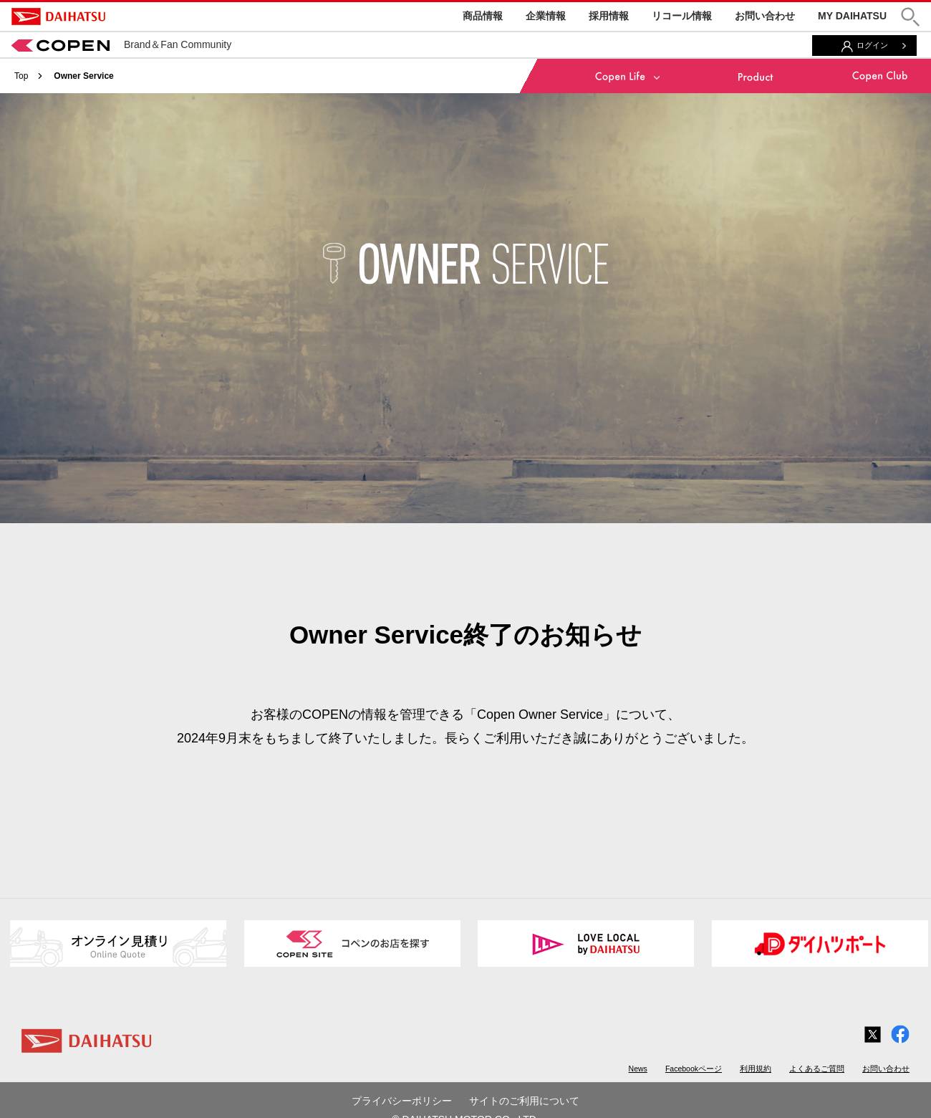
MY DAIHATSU (852, 16)
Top (21, 76)
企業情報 (546, 16)
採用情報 (609, 16)
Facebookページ (693, 1068)
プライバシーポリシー (402, 1101)
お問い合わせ (765, 16)
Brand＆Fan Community (121, 44)
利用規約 (755, 1068)
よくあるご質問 (816, 1068)
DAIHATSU (58, 16)
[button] (910, 17)
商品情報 (483, 16)
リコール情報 (682, 16)
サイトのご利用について (524, 1101)
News (638, 1068)
